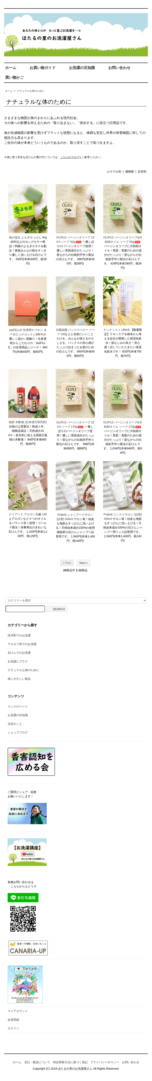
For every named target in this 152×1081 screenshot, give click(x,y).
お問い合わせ (119, 68)
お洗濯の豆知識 (82, 68)
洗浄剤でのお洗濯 (19, 635)
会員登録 (13, 1019)
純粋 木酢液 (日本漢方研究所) (28, 422)
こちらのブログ (69, 157)
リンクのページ (18, 706)
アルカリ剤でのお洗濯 (22, 644)
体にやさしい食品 (19, 678)
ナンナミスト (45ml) (116, 329)
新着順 (142, 171)
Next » (83, 562)
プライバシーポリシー (104, 1062)
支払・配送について (37, 1062)
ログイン (13, 1028)
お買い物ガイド (43, 68)
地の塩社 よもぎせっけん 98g (28, 237)
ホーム (10, 68)
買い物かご (14, 77)
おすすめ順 (114, 171)
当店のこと (15, 723)
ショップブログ (18, 732)
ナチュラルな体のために (30, 90)
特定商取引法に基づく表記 (70, 1062)
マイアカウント (18, 1011)
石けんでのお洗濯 (19, 652)
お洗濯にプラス (18, 661)
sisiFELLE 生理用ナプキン (26, 330)
